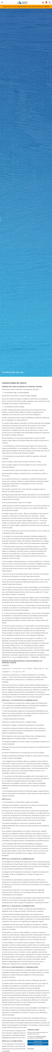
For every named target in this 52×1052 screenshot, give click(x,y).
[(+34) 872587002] (43, 2)
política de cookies (41, 1036)
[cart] (50, 2)
